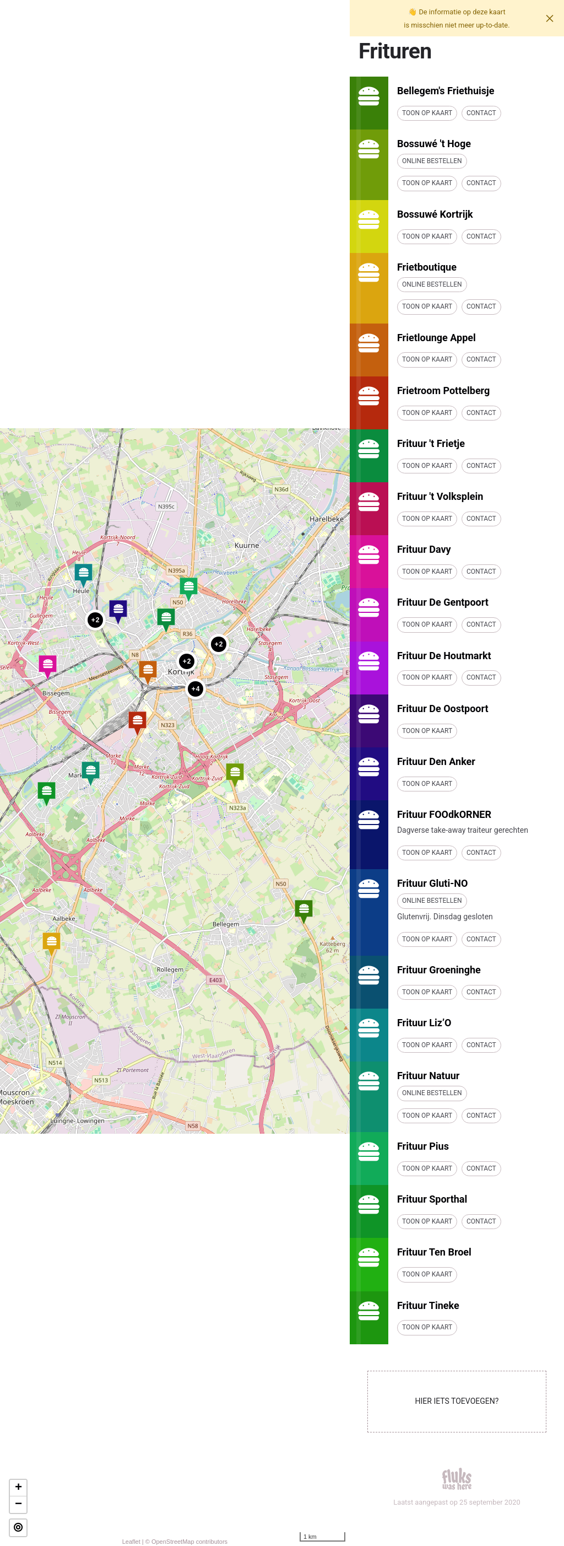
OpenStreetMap (172, 1541)
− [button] (18, 1504)
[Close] (549, 18)
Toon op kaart (427, 113)
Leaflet (131, 1541)
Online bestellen (432, 161)
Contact (481, 113)
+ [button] (18, 1488)
